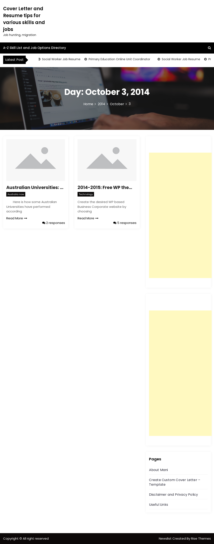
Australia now (16, 194)
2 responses (53, 223)
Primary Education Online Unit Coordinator (120, 59)
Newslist (165, 538)
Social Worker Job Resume (61, 59)
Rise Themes (201, 538)
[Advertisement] (180, 215)
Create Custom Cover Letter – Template (174, 482)
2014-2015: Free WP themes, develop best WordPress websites (107, 187)
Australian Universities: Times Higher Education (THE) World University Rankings (35, 187)
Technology (86, 194)
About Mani (158, 469)
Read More (16, 218)
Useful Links (158, 504)
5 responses (124, 223)
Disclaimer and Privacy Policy (173, 494)
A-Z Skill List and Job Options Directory (34, 48)
